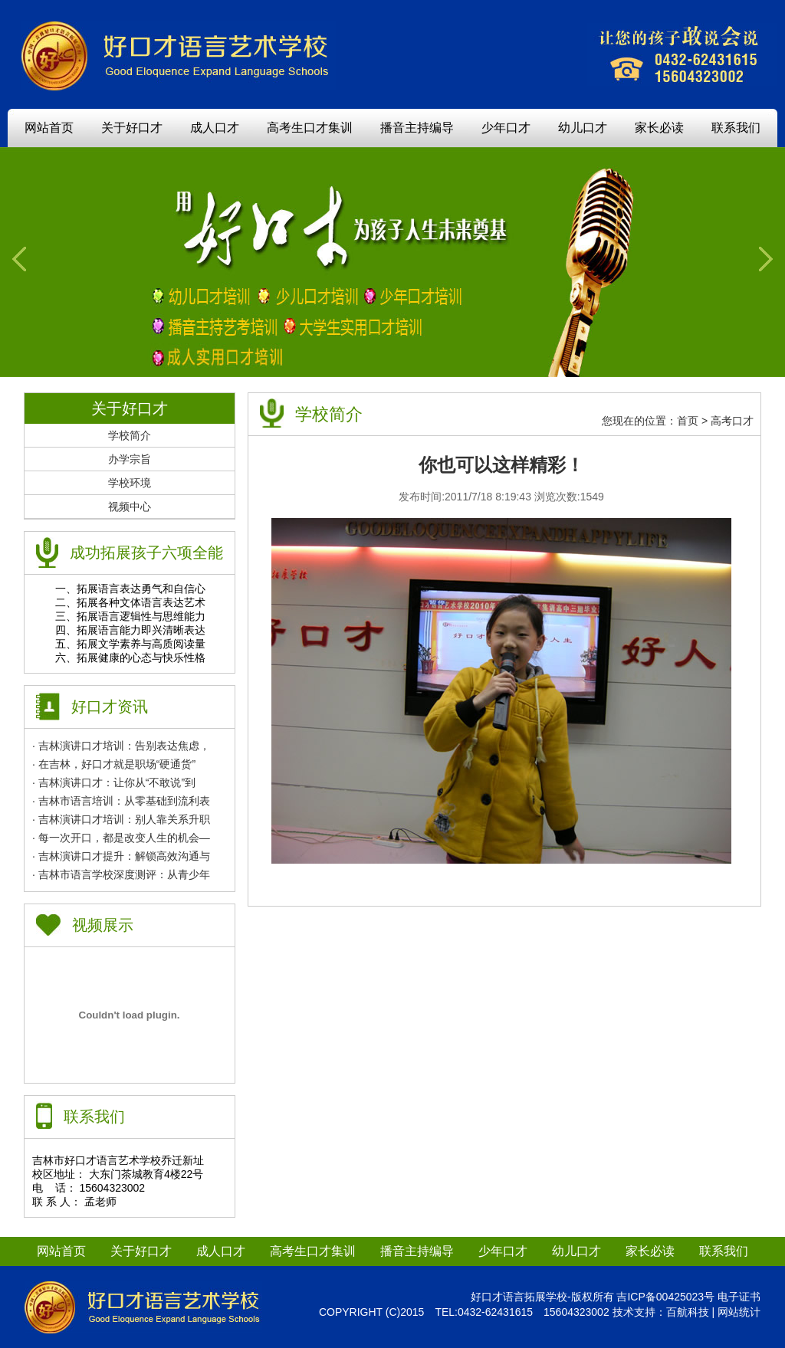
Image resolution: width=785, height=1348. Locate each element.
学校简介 (129, 435)
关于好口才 (132, 127)
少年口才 (505, 127)
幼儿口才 (582, 127)
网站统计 (739, 1312)
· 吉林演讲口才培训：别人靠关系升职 (121, 819)
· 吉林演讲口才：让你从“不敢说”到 (113, 782)
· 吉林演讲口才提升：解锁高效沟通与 (121, 856)
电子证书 (739, 1297)
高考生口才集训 (310, 127)
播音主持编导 (417, 127)
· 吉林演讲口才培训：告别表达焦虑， (121, 746)
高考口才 (732, 421)
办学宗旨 (129, 459)
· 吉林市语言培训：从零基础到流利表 (121, 801)
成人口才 (214, 127)
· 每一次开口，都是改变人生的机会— (121, 837)
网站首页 (49, 127)
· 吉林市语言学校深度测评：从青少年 (121, 874)
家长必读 (659, 127)
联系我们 (735, 127)
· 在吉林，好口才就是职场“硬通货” (113, 764)
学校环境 (129, 483)
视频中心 (129, 506)
